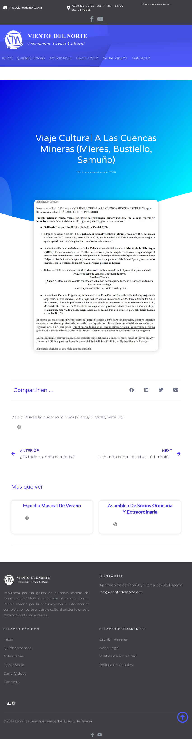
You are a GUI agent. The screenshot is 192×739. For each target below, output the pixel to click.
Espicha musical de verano (52, 506)
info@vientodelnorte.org (120, 592)
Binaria (86, 721)
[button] (131, 390)
